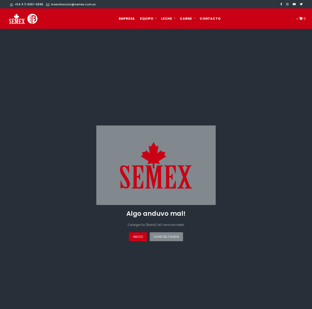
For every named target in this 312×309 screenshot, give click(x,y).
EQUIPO (146, 18)
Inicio (138, 236)
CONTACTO (210, 18)
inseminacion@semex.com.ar (71, 4)
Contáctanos (166, 236)
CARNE (186, 18)
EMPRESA (127, 18)
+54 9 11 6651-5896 (26, 4)
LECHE (166, 18)
